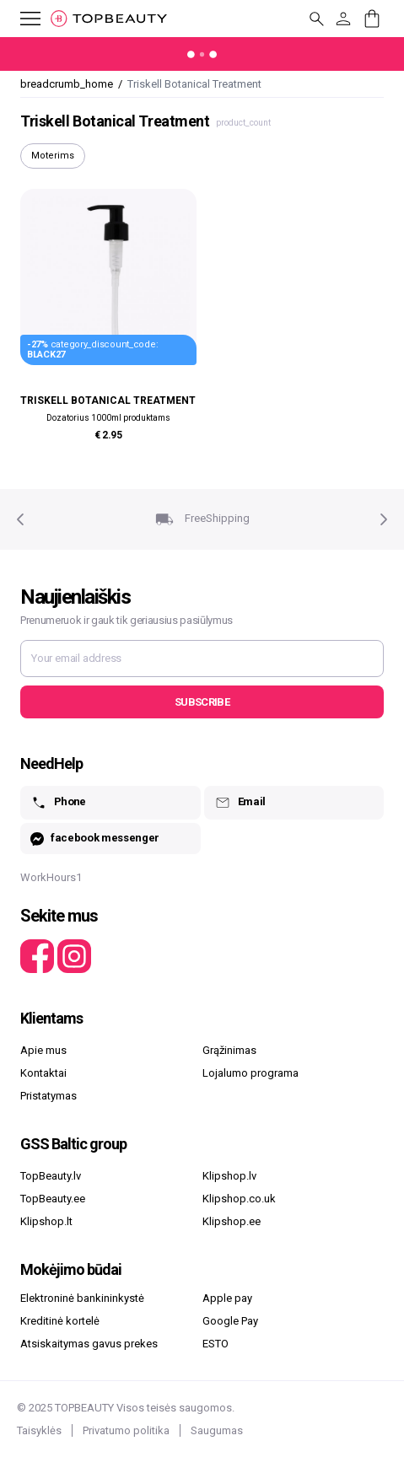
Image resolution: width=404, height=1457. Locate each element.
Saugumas (217, 1430)
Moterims (52, 155)
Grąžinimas (229, 1050)
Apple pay (227, 1298)
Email (240, 802)
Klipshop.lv (229, 1175)
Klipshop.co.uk (239, 1198)
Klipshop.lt (46, 1221)
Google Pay (230, 1321)
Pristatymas (48, 1095)
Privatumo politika (126, 1430)
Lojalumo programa (250, 1073)
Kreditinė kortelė (60, 1321)
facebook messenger (94, 838)
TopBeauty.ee (52, 1198)
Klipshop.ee (231, 1221)
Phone (58, 802)
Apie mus (43, 1050)
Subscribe (202, 702)
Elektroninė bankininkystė (82, 1298)
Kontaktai (43, 1073)
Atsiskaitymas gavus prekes (89, 1343)
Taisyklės (39, 1430)
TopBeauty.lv (50, 1175)
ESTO (215, 1343)
